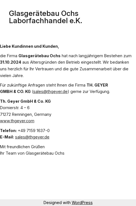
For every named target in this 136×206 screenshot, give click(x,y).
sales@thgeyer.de (50, 91)
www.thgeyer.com (17, 120)
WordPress (82, 202)
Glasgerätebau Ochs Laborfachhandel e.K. (45, 17)
